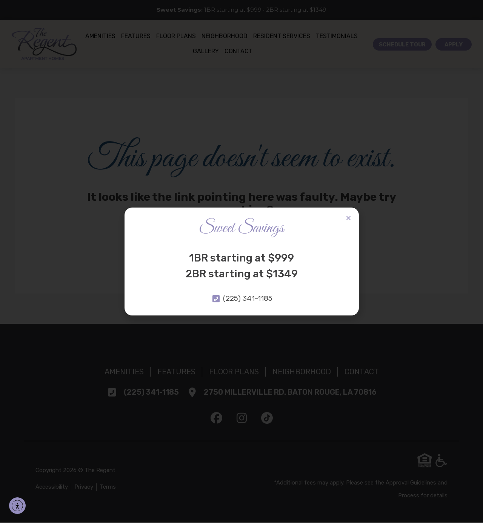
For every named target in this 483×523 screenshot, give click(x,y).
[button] (348, 218)
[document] (241, 261)
